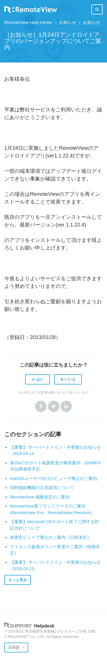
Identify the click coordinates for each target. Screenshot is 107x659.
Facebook (41, 406)
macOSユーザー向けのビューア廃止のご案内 (53, 478)
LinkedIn (66, 406)
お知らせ (67, 22)
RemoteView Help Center (28, 22)
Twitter (53, 406)
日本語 (14, 647)
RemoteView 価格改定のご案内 (40, 496)
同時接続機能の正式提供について (42, 487)
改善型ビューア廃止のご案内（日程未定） (50, 537)
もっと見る (17, 580)
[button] (37, 379)
